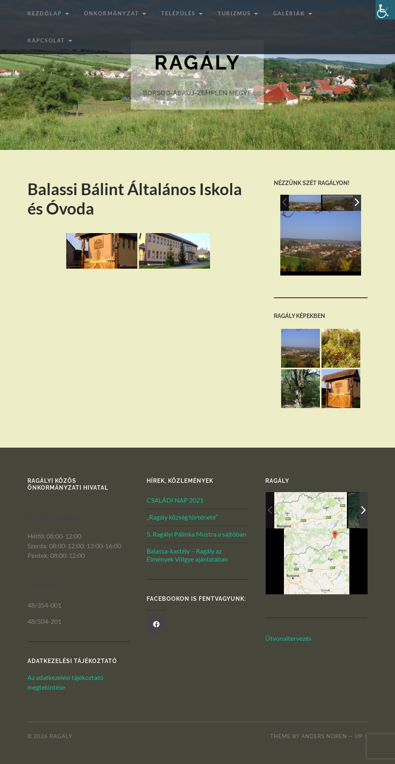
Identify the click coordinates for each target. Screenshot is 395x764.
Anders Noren (324, 736)
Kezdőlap (44, 13)
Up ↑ (361, 736)
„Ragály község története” (182, 517)
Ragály (197, 62)
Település (178, 13)
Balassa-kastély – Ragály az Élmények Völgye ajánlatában (187, 555)
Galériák (289, 13)
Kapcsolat (46, 40)
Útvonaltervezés (288, 638)
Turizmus (234, 13)
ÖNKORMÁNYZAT (111, 13)
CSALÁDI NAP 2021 (175, 500)
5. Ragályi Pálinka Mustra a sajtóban (196, 534)
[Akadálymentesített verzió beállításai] (385, 9)
